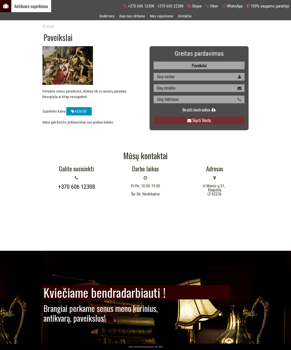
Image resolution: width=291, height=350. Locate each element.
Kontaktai (185, 16)
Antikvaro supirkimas (31, 6)
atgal (48, 26)
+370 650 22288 (170, 6)
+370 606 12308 (141, 6)
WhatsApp (235, 6)
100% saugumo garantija (270, 6)
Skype (197, 6)
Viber (214, 6)
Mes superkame (161, 16)
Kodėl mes (107, 16)
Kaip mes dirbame (132, 16)
